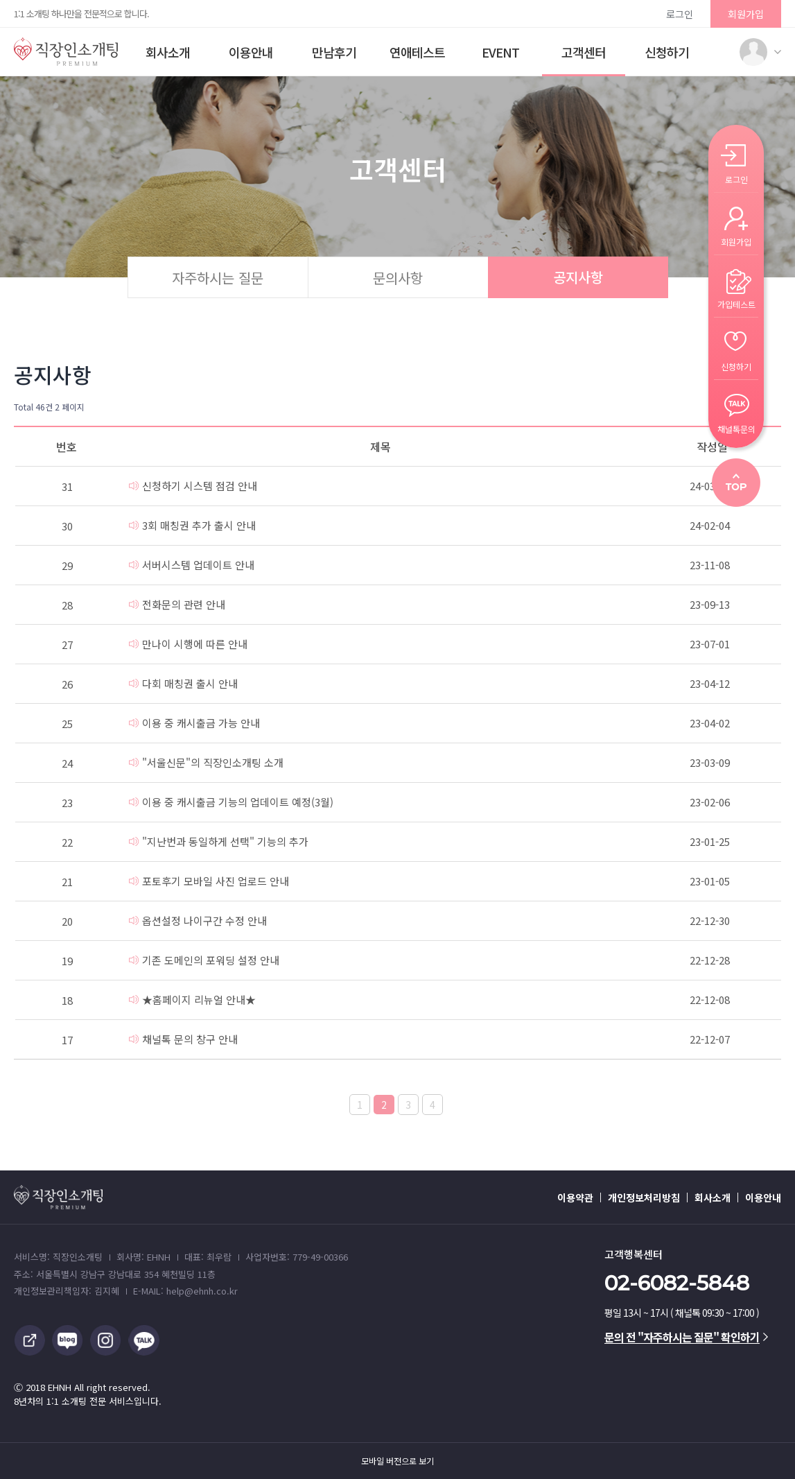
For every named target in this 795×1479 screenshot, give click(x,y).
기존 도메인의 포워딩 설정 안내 (204, 960)
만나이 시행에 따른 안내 (188, 644)
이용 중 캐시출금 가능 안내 (194, 723)
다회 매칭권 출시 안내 (183, 683)
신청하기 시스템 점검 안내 (193, 486)
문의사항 (398, 278)
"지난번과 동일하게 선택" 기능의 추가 (218, 841)
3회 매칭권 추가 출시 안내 (192, 525)
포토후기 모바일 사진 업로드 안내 (209, 881)
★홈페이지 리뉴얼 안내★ (192, 999)
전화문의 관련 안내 (177, 604)
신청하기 (667, 52)
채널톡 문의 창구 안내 (183, 1039)
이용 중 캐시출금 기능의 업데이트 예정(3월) (231, 802)
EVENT (500, 52)
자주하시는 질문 (217, 278)
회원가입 (746, 14)
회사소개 (168, 52)
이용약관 (575, 1197)
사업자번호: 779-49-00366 (296, 1256)
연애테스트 (417, 52)
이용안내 (251, 52)
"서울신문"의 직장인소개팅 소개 (206, 762)
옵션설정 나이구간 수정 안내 (198, 920)
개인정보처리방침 (644, 1197)
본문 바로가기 (0, 0)
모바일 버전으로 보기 (397, 1461)
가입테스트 (736, 303)
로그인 (679, 14)
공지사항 (578, 277)
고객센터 (583, 52)
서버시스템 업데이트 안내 (191, 565)
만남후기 (334, 52)
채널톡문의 (736, 428)
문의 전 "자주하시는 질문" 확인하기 (686, 1336)
